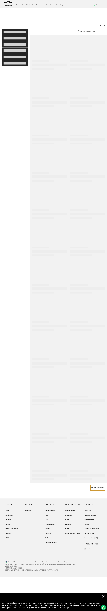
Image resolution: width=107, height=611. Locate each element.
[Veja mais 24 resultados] (97, 523)
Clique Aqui (64, 608)
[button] (101, 61)
